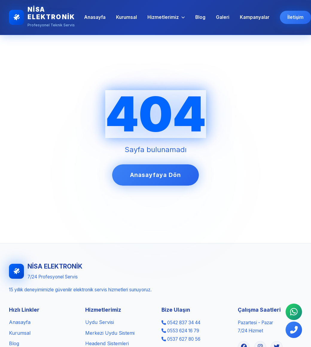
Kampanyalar (254, 17)
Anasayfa (95, 17)
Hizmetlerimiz (166, 17)
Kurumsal (126, 17)
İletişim (295, 17)
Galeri (222, 17)
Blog (200, 17)
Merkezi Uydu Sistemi (110, 333)
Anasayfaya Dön (155, 174)
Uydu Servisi (99, 322)
